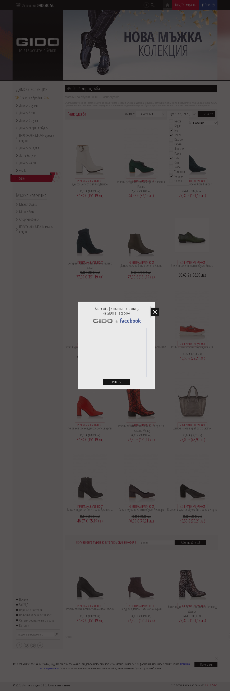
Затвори (116, 382)
